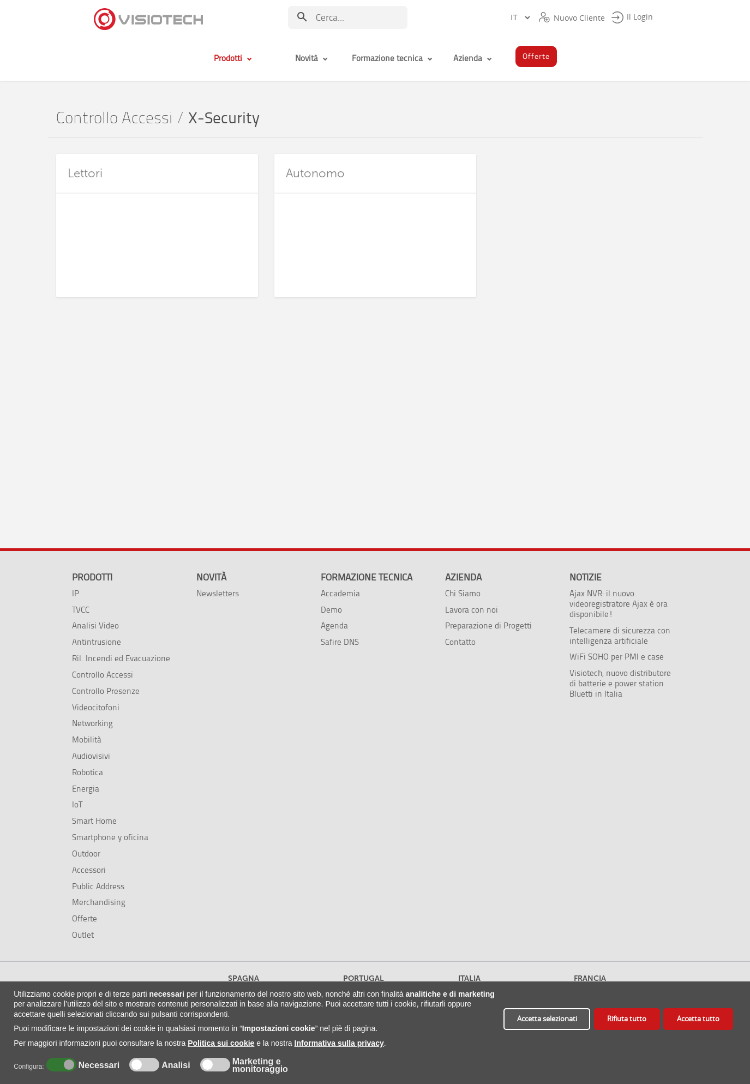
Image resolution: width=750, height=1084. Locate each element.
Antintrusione (96, 642)
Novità (211, 577)
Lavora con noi (471, 609)
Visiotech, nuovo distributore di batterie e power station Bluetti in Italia (620, 683)
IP (75, 593)
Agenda (334, 625)
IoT (77, 804)
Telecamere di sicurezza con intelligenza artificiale (619, 635)
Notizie (585, 577)
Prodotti (92, 577)
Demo (331, 609)
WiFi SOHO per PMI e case (616, 656)
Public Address (98, 886)
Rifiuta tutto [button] (626, 1018)
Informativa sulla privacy (339, 1043)
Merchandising (98, 902)
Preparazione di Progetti (488, 625)
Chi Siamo (463, 593)
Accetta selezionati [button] (547, 1018)
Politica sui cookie (221, 1043)
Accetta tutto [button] (698, 1018)
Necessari (98, 1065)
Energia (85, 788)
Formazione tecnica (366, 577)
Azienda (463, 577)
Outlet (83, 935)
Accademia (340, 593)
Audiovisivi (91, 756)
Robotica (87, 772)
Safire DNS (340, 642)
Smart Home (94, 821)
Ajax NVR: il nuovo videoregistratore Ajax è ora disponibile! (618, 603)
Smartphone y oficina (110, 837)
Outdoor (86, 853)
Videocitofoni (95, 707)
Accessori (89, 870)
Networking (92, 723)
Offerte (84, 918)
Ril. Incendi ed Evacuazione (121, 658)
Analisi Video (95, 625)
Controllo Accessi (114, 118)
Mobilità (86, 739)
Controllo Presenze (106, 691)
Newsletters (217, 593)
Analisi (174, 1065)
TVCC (80, 609)
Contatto (460, 642)
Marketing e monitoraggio (260, 1065)
